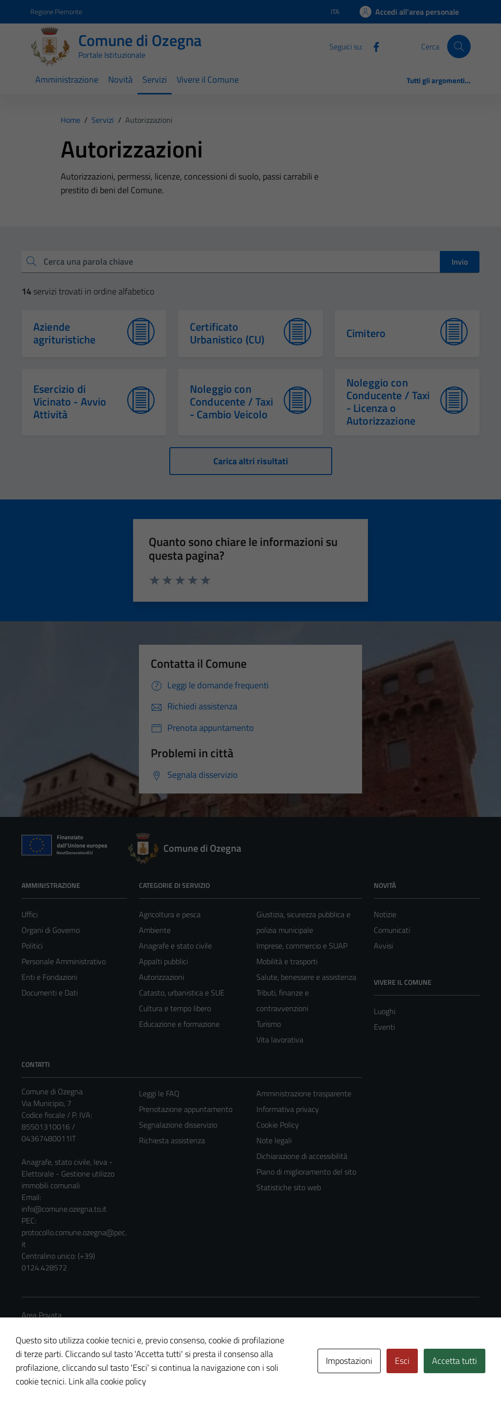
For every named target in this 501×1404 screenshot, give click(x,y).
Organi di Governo (51, 930)
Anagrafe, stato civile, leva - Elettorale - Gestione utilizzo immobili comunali (68, 1173)
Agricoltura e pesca (170, 914)
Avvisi (383, 945)
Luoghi (384, 1011)
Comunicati (392, 930)
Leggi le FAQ (159, 1093)
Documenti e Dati (50, 992)
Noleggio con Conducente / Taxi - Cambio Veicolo (231, 401)
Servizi (154, 79)
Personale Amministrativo (64, 961)
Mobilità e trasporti (287, 961)
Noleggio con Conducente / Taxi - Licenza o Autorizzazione (388, 402)
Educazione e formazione (179, 1024)
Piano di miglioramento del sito (306, 1172)
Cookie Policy (277, 1125)
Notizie (385, 914)
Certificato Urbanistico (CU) (227, 333)
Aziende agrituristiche (64, 333)
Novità (120, 79)
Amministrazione (66, 79)
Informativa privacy (287, 1109)
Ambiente (155, 930)
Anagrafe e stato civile (175, 945)
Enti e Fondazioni (49, 977)
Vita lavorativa (279, 1039)
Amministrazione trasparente (303, 1093)
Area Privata (42, 1315)
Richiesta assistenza (172, 1140)
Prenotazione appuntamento (185, 1109)
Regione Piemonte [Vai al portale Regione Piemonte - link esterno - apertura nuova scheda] (56, 11)
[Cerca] (459, 46)
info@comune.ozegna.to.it (64, 1209)
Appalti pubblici (163, 961)
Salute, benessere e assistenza (306, 977)
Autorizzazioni (161, 977)
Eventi (384, 1027)
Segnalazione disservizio (178, 1125)
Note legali (274, 1140)
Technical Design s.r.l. (88, 1376)
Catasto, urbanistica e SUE (182, 992)
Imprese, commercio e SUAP (301, 945)
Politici (32, 945)
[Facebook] (372, 46)
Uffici (30, 914)
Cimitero (366, 333)
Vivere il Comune (208, 79)
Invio (460, 262)
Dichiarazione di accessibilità (301, 1156)
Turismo (268, 1024)
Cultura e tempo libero (175, 1008)
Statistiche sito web (288, 1187)
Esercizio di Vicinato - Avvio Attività (69, 401)
